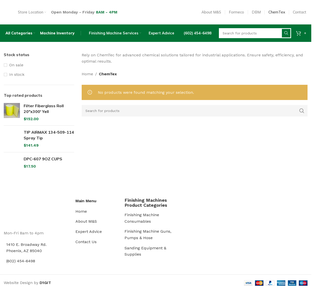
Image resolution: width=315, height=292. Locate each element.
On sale (16, 71)
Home (87, 80)
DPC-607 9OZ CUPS (43, 165)
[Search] (195, 117)
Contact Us (86, 248)
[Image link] (22, 217)
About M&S (86, 228)
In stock (16, 81)
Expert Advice (88, 238)
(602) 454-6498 (20, 267)
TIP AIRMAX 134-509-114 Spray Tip (49, 142)
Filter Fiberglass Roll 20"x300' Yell (44, 115)
